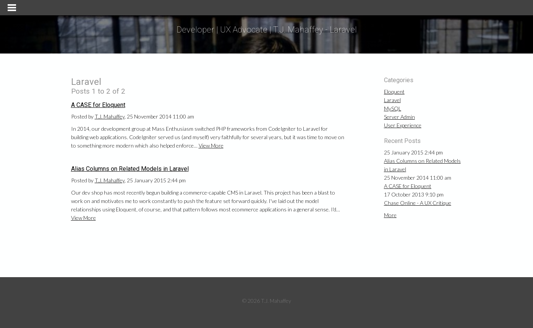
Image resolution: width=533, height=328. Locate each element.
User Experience (402, 125)
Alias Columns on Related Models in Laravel (130, 168)
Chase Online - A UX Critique (417, 203)
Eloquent (394, 91)
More (390, 215)
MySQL (392, 108)
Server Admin (399, 117)
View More (211, 145)
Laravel (392, 100)
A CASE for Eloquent (98, 105)
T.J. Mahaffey (110, 116)
